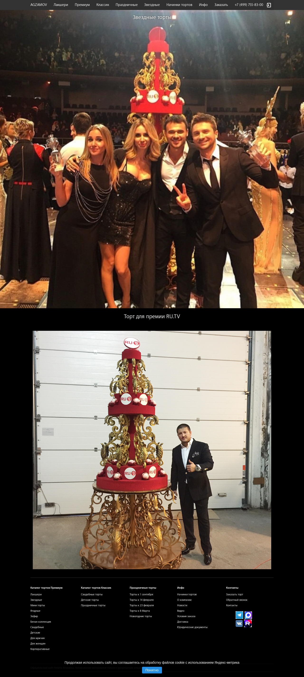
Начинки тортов (179, 5)
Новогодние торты (141, 616)
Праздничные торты (93, 605)
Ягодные (35, 610)
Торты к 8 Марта (140, 610)
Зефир (34, 616)
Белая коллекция (40, 621)
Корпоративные (40, 649)
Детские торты (90, 599)
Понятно (151, 670)
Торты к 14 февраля (142, 599)
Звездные (152, 5)
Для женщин (37, 643)
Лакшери (61, 5)
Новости (182, 605)
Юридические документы (192, 627)
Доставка (182, 621)
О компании (184, 599)
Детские (35, 632)
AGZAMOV (38, 5)
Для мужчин (37, 638)
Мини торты (37, 605)
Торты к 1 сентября (141, 594)
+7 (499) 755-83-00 (249, 5)
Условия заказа (186, 616)
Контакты (232, 605)
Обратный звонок (236, 599)
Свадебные (37, 627)
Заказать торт (234, 594)
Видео (180, 610)
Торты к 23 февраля (142, 605)
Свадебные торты (92, 594)
